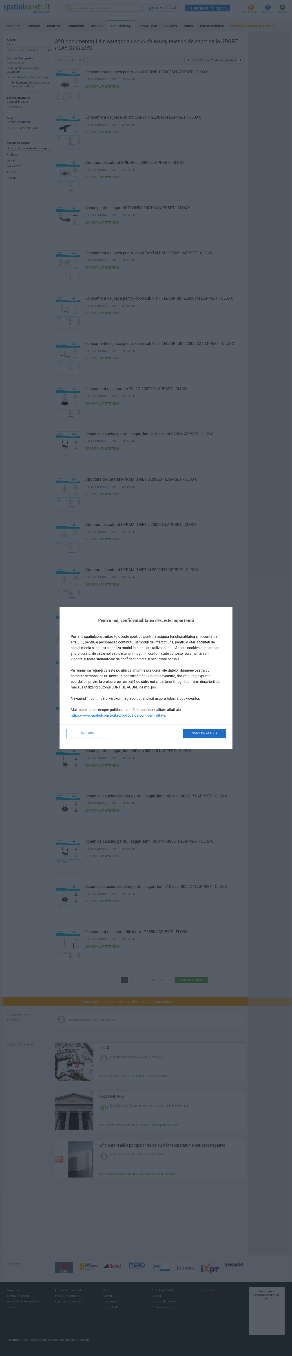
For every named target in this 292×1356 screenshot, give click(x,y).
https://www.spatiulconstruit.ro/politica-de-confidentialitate (118, 715)
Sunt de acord (204, 733)
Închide (87, 733)
